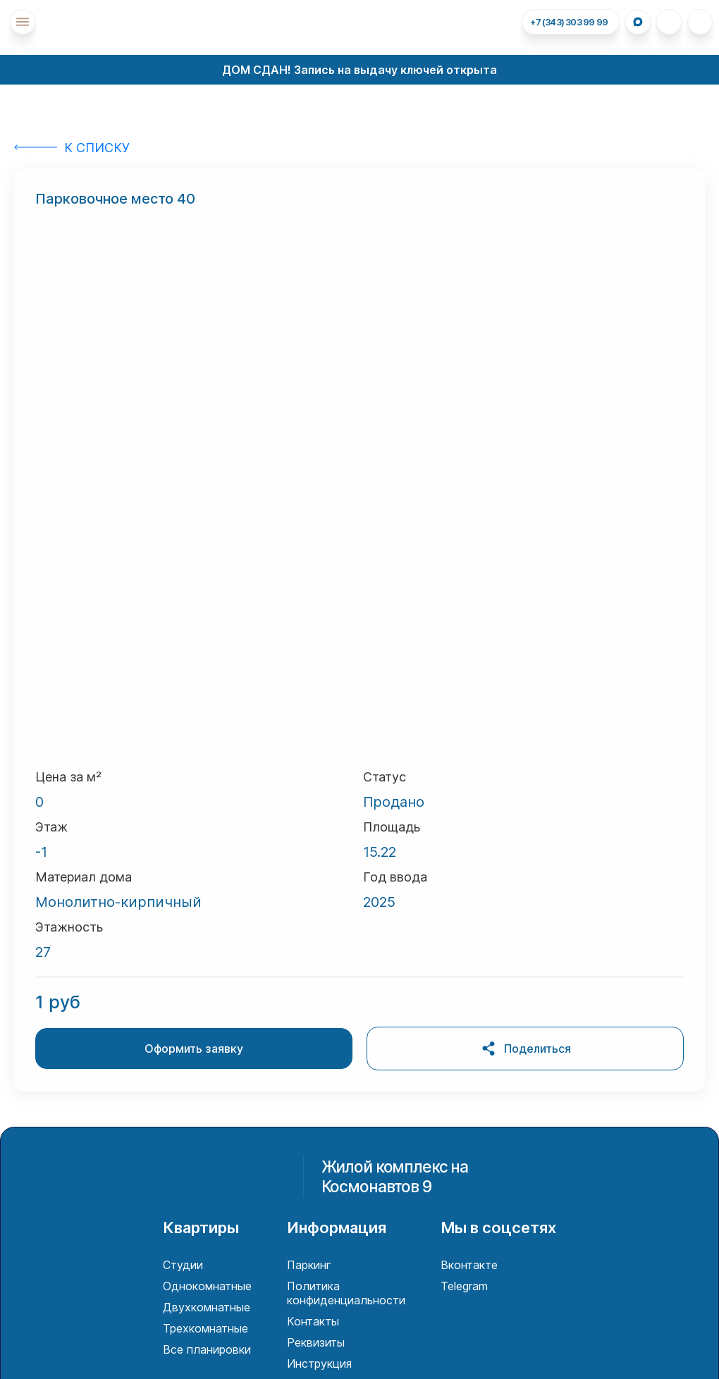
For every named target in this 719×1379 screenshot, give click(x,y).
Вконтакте (469, 1265)
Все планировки (207, 1349)
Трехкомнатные (205, 1328)
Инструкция (319, 1363)
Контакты (313, 1321)
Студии (183, 1265)
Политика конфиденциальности (346, 1293)
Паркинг (309, 1265)
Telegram (464, 1286)
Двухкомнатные (206, 1307)
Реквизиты (316, 1342)
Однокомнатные (207, 1286)
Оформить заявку (194, 1048)
